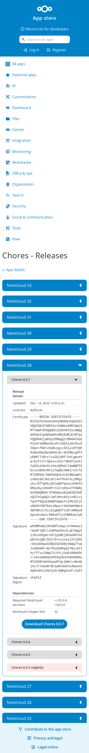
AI (10, 85)
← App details (13, 269)
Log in (31, 50)
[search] (44, 39)
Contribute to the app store (44, 729)
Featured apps (21, 74)
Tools (13, 228)
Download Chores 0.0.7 (44, 623)
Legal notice (44, 747)
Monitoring (18, 151)
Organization (20, 184)
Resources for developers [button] (44, 29)
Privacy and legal (44, 738)
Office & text (19, 173)
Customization (21, 96)
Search (15, 195)
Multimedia (18, 162)
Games (15, 129)
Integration (18, 140)
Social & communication (29, 217)
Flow (13, 239)
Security (16, 206)
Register (56, 50)
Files (13, 118)
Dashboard (18, 107)
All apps (15, 63)
